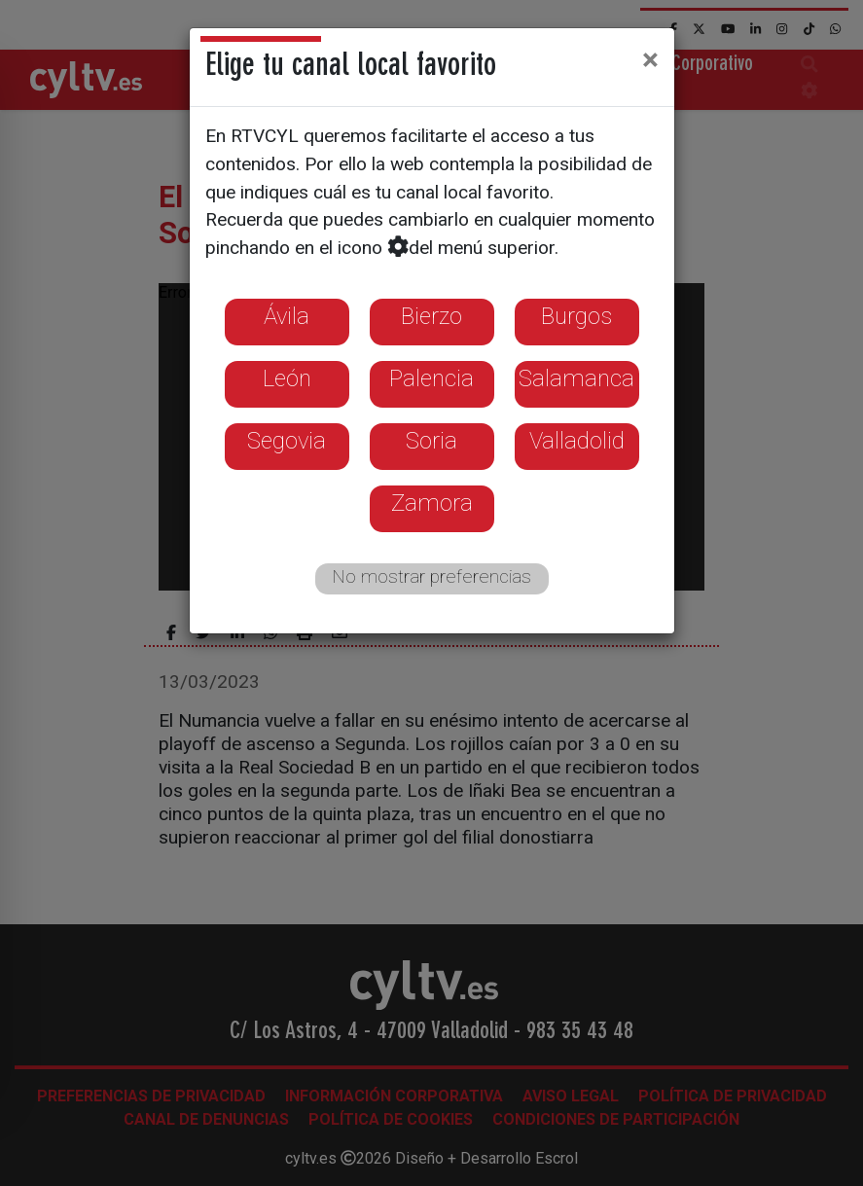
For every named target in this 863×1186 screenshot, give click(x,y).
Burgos (576, 316)
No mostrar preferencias (431, 576)
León (287, 378)
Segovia (286, 440)
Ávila (286, 316)
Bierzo (431, 316)
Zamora (432, 503)
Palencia (431, 378)
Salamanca (576, 378)
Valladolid (577, 440)
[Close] (650, 59)
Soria (431, 440)
